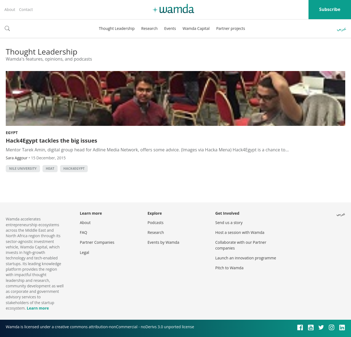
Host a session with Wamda (239, 232)
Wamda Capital (196, 28)
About (9, 9)
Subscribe (329, 9)
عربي (342, 28)
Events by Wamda (163, 242)
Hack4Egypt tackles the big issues (51, 140)
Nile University (23, 168)
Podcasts (155, 222)
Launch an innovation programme (245, 257)
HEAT (50, 168)
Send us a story (228, 222)
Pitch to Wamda (229, 267)
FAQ (83, 232)
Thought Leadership (117, 28)
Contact (26, 9)
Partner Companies (97, 242)
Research (149, 28)
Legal (84, 252)
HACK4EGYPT (73, 168)
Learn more (38, 308)
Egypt (12, 132)
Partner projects (230, 28)
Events (170, 28)
